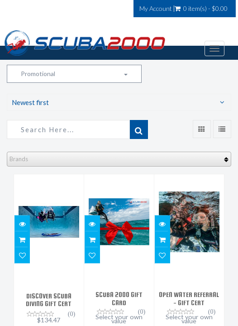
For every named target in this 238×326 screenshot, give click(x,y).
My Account (155, 8)
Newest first (30, 102)
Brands (19, 159)
